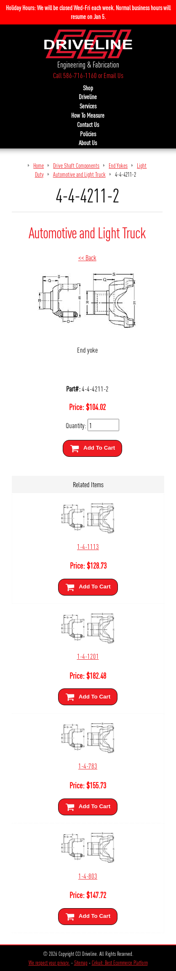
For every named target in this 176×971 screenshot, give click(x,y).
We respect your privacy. (49, 962)
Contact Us (88, 124)
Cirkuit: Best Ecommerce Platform (120, 962)
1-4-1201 (88, 656)
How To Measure (87, 115)
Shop (88, 88)
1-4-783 (87, 765)
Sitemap (81, 962)
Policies (88, 133)
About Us (88, 142)
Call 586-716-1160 (75, 75)
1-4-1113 (88, 546)
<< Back (87, 257)
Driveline (88, 96)
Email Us (113, 75)
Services (88, 106)
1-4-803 (87, 875)
